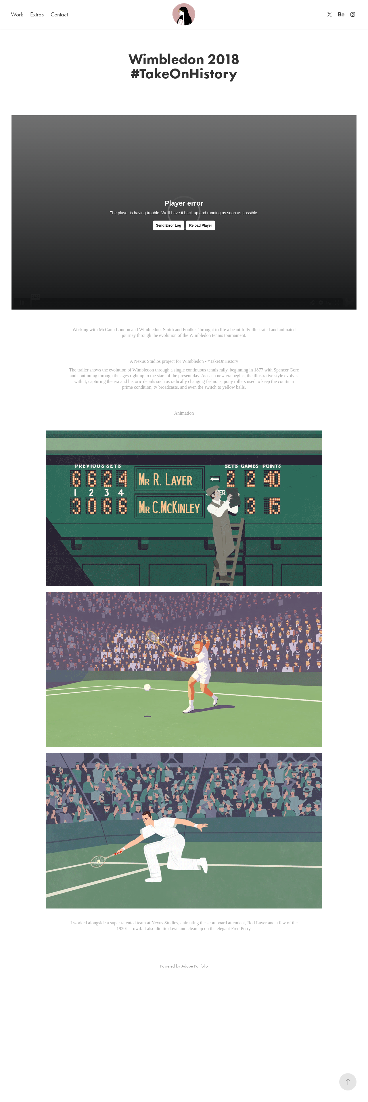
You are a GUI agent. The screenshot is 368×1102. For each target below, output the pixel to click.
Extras (37, 14)
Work (17, 14)
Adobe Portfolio (194, 966)
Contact (59, 14)
